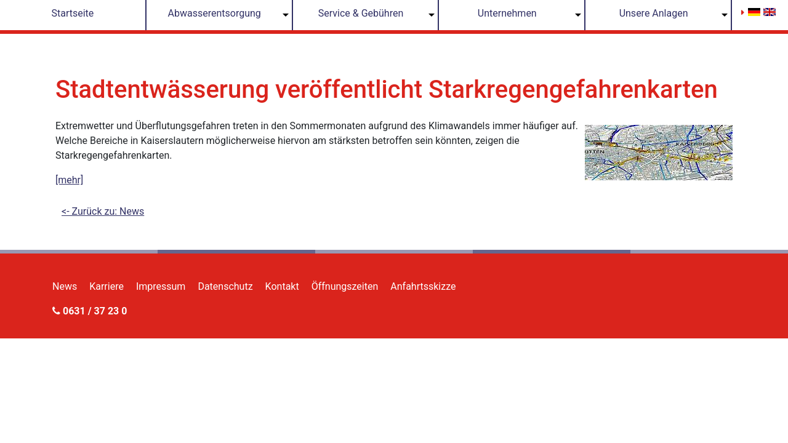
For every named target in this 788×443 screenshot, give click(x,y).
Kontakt (282, 286)
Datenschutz (225, 286)
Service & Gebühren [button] (361, 13)
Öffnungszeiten (345, 286)
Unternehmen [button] (507, 13)
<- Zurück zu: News (103, 211)
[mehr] (69, 180)
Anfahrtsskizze (423, 286)
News (64, 286)
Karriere (106, 286)
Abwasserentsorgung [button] (214, 13)
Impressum (161, 286)
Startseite (72, 13)
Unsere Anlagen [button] (653, 13)
